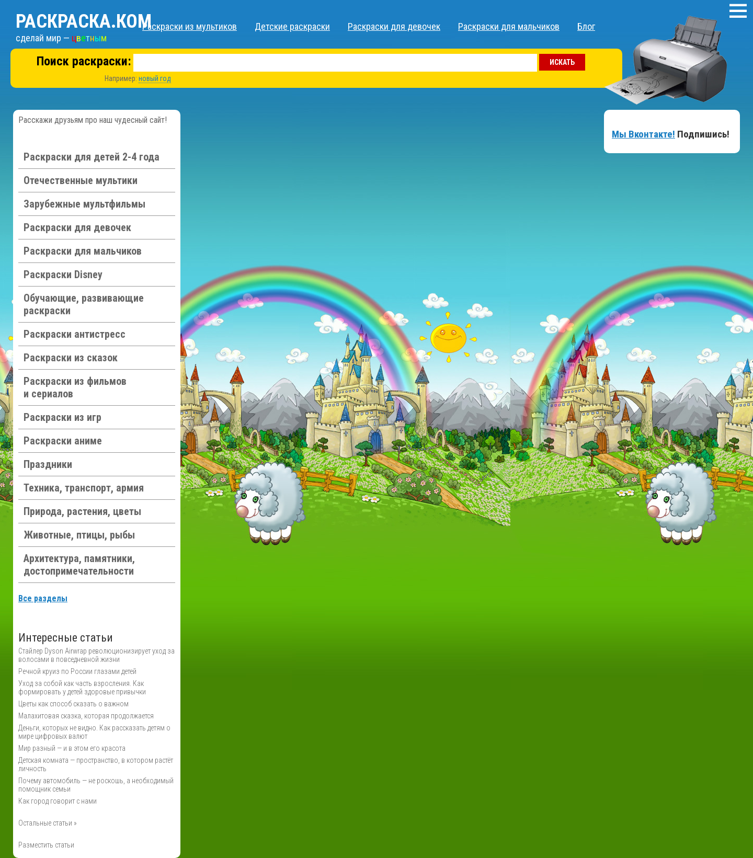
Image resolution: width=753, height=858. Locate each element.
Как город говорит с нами (57, 801)
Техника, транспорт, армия (84, 488)
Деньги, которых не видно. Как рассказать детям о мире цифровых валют (94, 732)
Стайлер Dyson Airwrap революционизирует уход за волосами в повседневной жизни (96, 655)
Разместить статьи (46, 845)
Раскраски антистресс (75, 334)
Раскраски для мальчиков (509, 26)
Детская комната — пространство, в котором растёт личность (95, 764)
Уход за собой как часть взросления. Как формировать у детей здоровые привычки (82, 687)
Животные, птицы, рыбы (79, 535)
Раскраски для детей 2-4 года (91, 157)
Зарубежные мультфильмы (84, 204)
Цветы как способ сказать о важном (73, 704)
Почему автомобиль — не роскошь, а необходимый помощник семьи (96, 784)
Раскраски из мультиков (189, 26)
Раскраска (84, 21)
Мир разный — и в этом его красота (72, 748)
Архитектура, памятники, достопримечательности (79, 564)
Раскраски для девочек (394, 26)
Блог (586, 26)
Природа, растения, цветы (82, 511)
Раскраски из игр (62, 417)
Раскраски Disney (63, 274)
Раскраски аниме (63, 440)
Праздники (48, 464)
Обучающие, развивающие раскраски (84, 304)
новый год (155, 78)
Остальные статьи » (47, 823)
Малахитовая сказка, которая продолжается (86, 716)
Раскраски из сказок (71, 357)
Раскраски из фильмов (75, 387)
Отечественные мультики (81, 180)
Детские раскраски (292, 26)
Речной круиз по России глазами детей (77, 671)
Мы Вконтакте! (643, 134)
